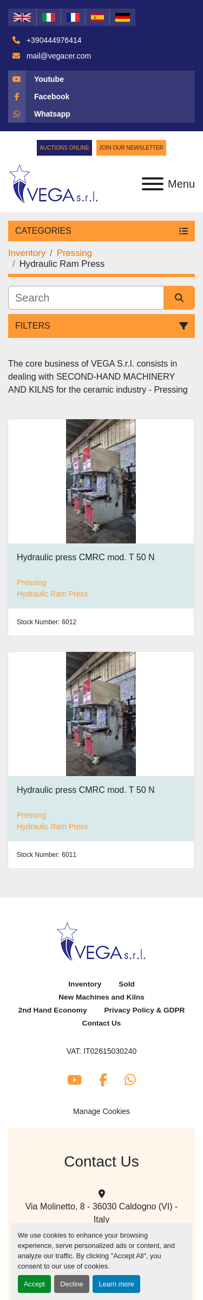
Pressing (31, 582)
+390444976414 (53, 40)
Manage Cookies (101, 1111)
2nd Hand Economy (52, 1010)
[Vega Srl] (101, 941)
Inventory (84, 984)
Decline (71, 1284)
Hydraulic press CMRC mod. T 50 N (86, 557)
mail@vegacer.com (57, 56)
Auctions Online (64, 148)
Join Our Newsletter (131, 148)
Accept (34, 1284)
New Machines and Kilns (101, 997)
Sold (126, 984)
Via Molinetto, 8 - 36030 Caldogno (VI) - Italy (101, 1213)
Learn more (116, 1284)
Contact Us (101, 1023)
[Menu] (152, 183)
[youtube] (101, 79)
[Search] (86, 298)
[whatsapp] (101, 114)
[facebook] (101, 96)
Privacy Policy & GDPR (144, 1010)
